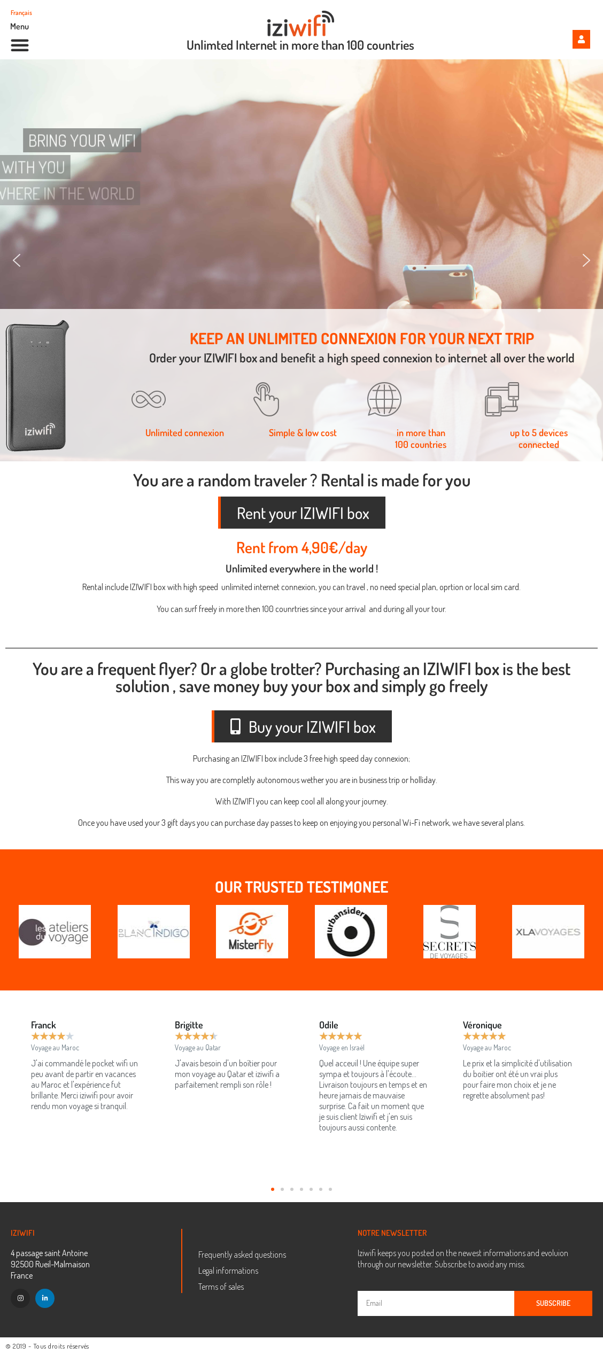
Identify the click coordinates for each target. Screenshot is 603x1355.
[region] (301, 260)
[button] (19, 44)
